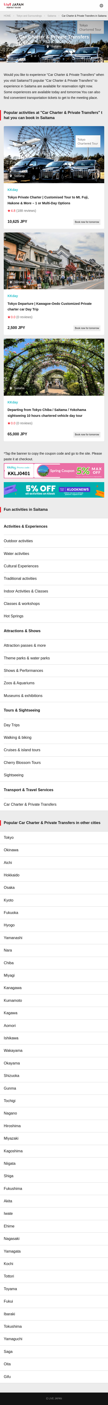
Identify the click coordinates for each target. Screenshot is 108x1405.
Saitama (52, 16)
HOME (7, 16)
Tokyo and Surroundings (29, 16)
